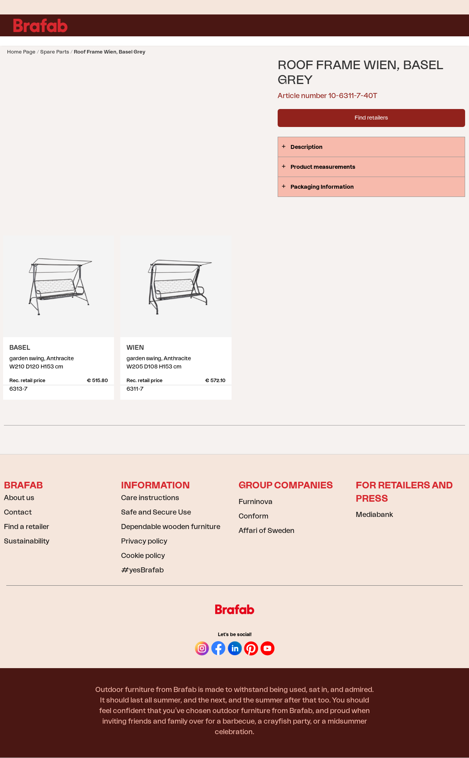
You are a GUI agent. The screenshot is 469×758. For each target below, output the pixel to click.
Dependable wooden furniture (170, 526)
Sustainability (26, 541)
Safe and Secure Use (156, 512)
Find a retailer (26, 526)
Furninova (256, 501)
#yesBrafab (142, 570)
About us (19, 497)
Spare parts (54, 51)
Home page (21, 51)
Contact (18, 512)
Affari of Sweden (266, 530)
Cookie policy (143, 555)
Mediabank (374, 514)
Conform (253, 516)
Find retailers (371, 118)
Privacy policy (144, 541)
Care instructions (150, 497)
